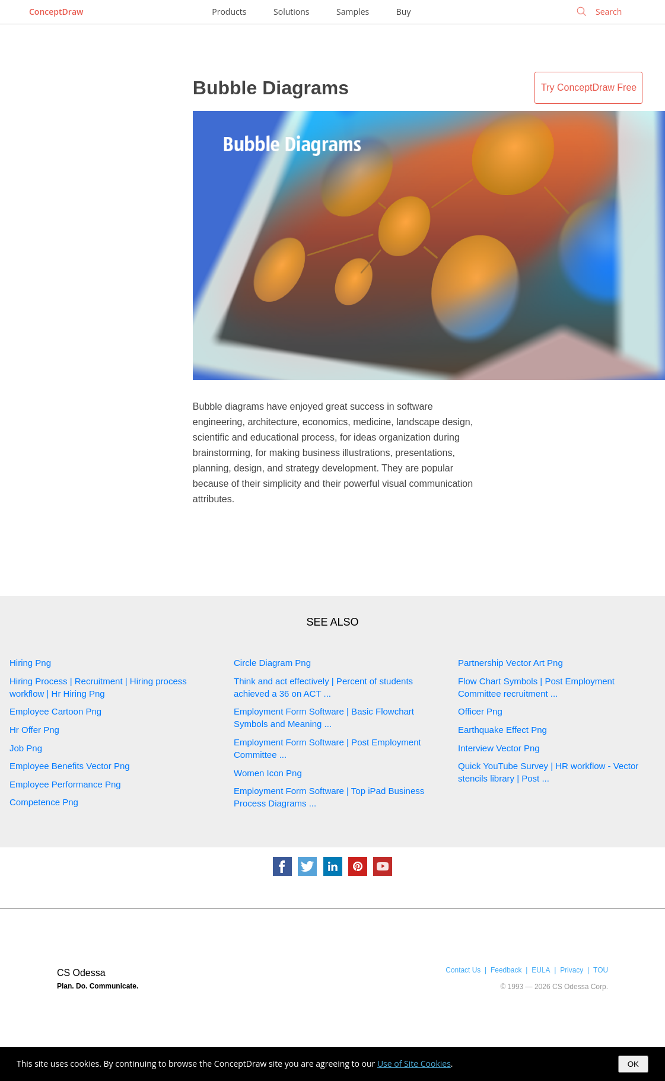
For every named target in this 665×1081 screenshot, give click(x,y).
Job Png (25, 748)
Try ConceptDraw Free (589, 87)
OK (633, 1064)
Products (229, 11)
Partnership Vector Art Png (510, 663)
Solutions (291, 11)
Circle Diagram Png (272, 663)
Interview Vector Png (499, 748)
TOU (600, 970)
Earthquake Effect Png (502, 730)
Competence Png (43, 802)
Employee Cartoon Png (55, 711)
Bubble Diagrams (271, 87)
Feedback (506, 970)
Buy (403, 11)
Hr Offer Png (34, 730)
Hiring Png (30, 663)
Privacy (571, 970)
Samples (352, 11)
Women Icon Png (268, 773)
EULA (541, 970)
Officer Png (480, 711)
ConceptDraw (56, 11)
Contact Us (463, 970)
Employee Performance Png (65, 784)
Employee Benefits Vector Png (69, 766)
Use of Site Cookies (414, 1063)
